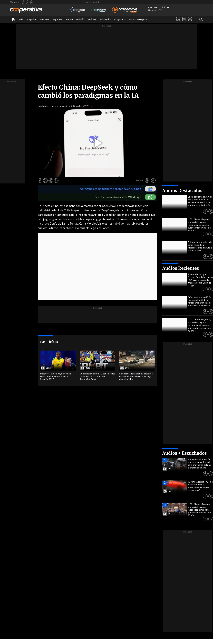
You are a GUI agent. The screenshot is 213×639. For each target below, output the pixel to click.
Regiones (57, 19)
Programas (120, 19)
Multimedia (105, 19)
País (21, 19)
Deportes (44, 19)
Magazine (31, 19)
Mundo (69, 19)
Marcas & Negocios (139, 19)
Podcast (92, 19)
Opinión (80, 19)
